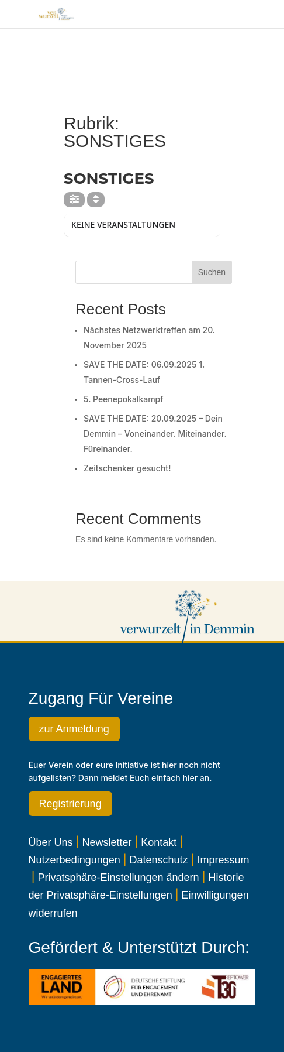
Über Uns (51, 842)
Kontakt (158, 842)
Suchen (212, 272)
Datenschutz (159, 860)
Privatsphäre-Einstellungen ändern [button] (118, 877)
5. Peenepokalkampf (124, 399)
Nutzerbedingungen (74, 860)
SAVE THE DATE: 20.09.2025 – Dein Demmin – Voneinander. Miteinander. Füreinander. (155, 433)
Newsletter (106, 842)
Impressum (223, 860)
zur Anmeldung (74, 729)
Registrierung (70, 804)
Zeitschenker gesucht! (127, 468)
